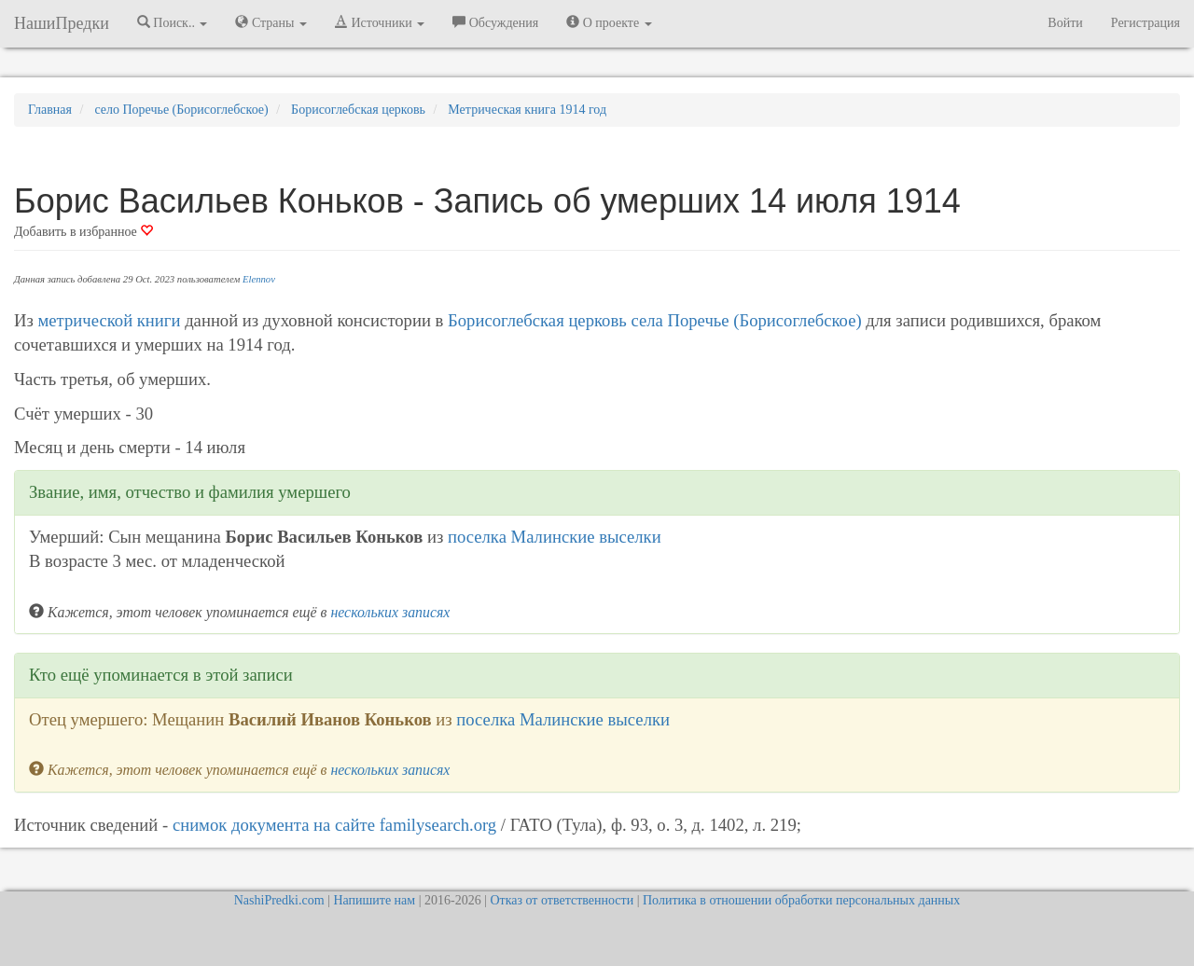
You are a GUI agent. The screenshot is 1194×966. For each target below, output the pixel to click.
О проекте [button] (608, 22)
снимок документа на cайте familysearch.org (334, 825)
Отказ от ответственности (561, 900)
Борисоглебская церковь (537, 320)
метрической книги (109, 320)
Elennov (259, 279)
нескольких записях (390, 612)
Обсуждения (495, 22)
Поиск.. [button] (172, 22)
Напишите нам (374, 900)
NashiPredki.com (279, 900)
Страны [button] (271, 22)
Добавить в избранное (83, 232)
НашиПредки (61, 23)
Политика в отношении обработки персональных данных (801, 900)
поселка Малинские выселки (554, 536)
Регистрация (1145, 23)
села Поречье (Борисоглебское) (746, 320)
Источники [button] (379, 22)
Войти (1065, 23)
